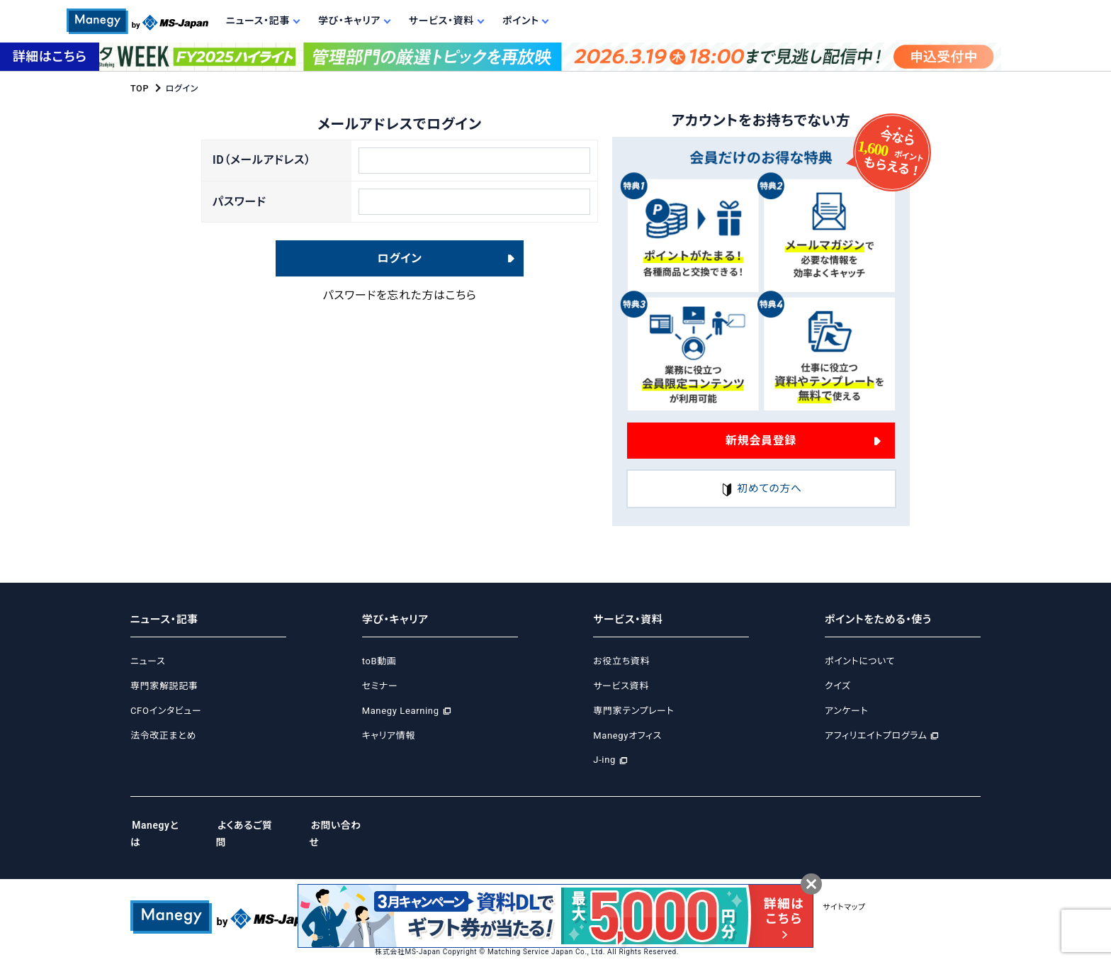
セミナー (380, 686)
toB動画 (379, 661)
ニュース (147, 661)
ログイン (400, 265)
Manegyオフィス (627, 735)
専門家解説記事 (164, 686)
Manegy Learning (400, 710)
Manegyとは (161, 826)
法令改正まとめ (163, 735)
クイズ (838, 686)
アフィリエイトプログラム (876, 735)
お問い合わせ (351, 826)
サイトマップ (882, 890)
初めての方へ (761, 489)
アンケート (846, 710)
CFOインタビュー (165, 710)
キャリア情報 (388, 735)
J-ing (604, 760)
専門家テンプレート (633, 710)
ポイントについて (860, 661)
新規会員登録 (761, 440)
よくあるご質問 (255, 826)
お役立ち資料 (621, 661)
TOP (139, 89)
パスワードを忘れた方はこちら (400, 303)
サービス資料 (621, 686)
